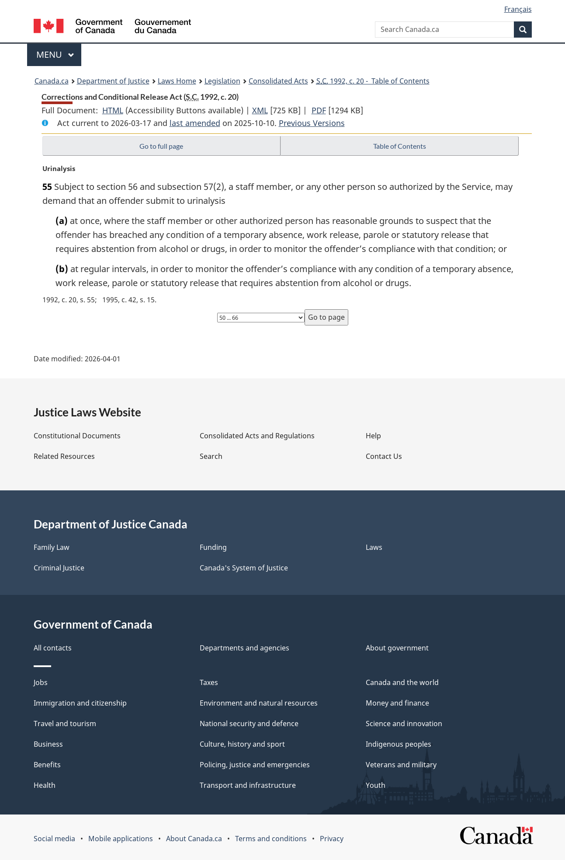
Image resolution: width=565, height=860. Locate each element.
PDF (319, 110)
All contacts (53, 648)
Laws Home (177, 81)
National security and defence (249, 723)
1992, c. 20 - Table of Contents (373, 81)
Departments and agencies (244, 648)
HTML (112, 110)
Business (48, 744)
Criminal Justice (59, 568)
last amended (195, 123)
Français (518, 9)
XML (260, 110)
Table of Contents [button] (399, 146)
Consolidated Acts (278, 81)
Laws (374, 547)
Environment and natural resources (259, 703)
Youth (375, 785)
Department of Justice (113, 81)
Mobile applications (120, 838)
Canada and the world (402, 682)
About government (397, 648)
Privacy (331, 838)
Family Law (51, 547)
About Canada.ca (194, 838)
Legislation (222, 81)
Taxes (209, 682)
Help (373, 435)
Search (211, 456)
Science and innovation (404, 723)
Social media (54, 838)
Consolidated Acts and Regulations (257, 435)
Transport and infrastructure (248, 785)
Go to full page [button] (161, 146)
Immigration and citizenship (80, 703)
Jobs (41, 682)
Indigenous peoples (398, 744)
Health (44, 785)
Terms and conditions (271, 838)
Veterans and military (401, 764)
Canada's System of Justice (244, 568)
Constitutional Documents (77, 435)
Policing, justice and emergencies (255, 764)
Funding (213, 547)
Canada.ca (52, 81)
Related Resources (64, 456)
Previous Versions (312, 123)
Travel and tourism (65, 723)
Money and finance (397, 703)
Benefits (47, 764)
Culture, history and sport (242, 744)
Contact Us (384, 456)
